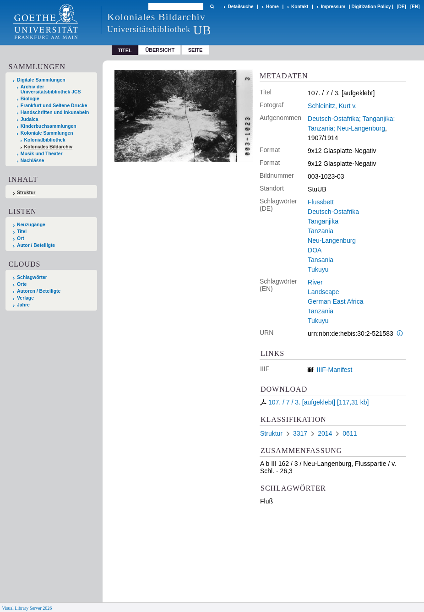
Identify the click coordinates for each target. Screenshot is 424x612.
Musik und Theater (42, 153)
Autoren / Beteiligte (38, 291)
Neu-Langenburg (332, 240)
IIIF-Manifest (335, 369)
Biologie (30, 98)
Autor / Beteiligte (36, 245)
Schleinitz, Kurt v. (332, 105)
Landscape (323, 291)
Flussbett (321, 202)
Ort (20, 238)
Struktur (26, 192)
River (315, 282)
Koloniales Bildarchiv (48, 146)
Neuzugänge (31, 224)
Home (272, 6)
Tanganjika (323, 221)
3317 (300, 433)
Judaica (29, 119)
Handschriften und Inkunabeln (55, 112)
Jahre (23, 304)
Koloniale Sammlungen (47, 133)
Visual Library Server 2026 (27, 608)
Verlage (25, 298)
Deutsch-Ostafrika (333, 211)
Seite (195, 50)
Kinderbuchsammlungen (48, 126)
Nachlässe (32, 160)
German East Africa (335, 301)
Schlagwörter (32, 277)
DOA (314, 250)
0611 (349, 433)
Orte (22, 284)
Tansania (320, 259)
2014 (325, 433)
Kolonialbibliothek (44, 139)
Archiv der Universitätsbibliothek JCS (51, 89)
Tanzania (320, 231)
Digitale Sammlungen (41, 79)
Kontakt (299, 6)
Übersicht (159, 50)
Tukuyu (318, 269)
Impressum (333, 6)
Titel (22, 231)
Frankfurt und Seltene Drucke (54, 105)
